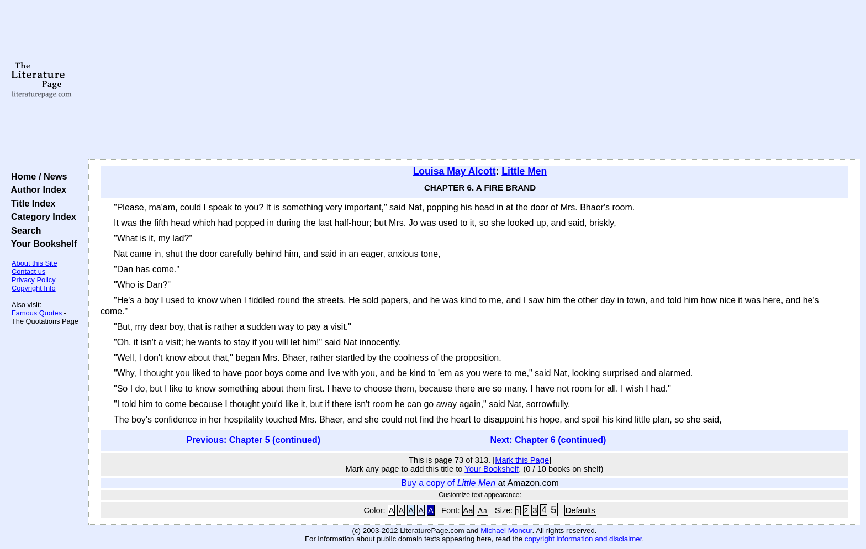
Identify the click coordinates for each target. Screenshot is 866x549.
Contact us (28, 271)
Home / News (36, 176)
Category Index (41, 216)
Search (23, 230)
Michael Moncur (506, 530)
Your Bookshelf (41, 244)
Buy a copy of (448, 483)
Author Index (36, 189)
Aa (468, 510)
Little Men (524, 171)
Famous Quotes (37, 313)
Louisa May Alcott (454, 171)
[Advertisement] (474, 80)
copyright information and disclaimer (583, 539)
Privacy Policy (34, 280)
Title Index (30, 203)
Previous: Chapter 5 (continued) (253, 440)
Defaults (580, 510)
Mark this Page (522, 460)
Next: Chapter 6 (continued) (548, 440)
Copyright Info (34, 288)
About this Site (34, 263)
